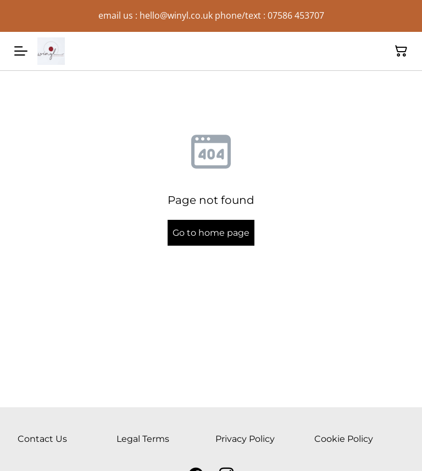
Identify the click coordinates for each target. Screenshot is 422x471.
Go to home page (211, 233)
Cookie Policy (343, 439)
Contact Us (42, 439)
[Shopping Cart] (401, 51)
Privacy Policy (245, 439)
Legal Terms (142, 439)
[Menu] (21, 51)
